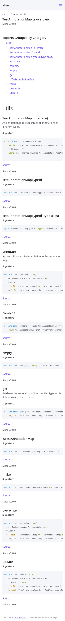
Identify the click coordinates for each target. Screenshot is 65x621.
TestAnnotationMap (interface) (27, 47)
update (14, 92)
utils (8, 42)
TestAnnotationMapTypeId (25, 52)
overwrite (15, 88)
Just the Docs (20, 617)
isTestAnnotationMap (22, 79)
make (13, 83)
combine (15, 65)
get (12, 75)
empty (13, 70)
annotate (15, 61)
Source (6, 165)
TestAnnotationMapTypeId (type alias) (31, 56)
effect (6, 5)
